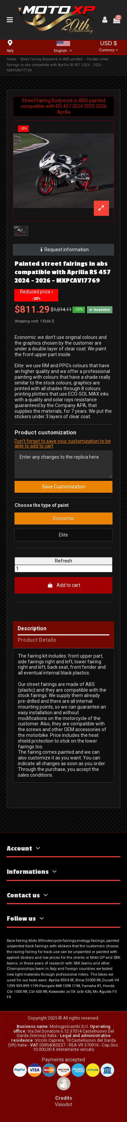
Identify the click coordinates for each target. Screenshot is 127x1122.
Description (32, 629)
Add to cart (63, 585)
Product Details (37, 640)
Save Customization (63, 486)
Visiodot (63, 1104)
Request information (63, 249)
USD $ (108, 46)
